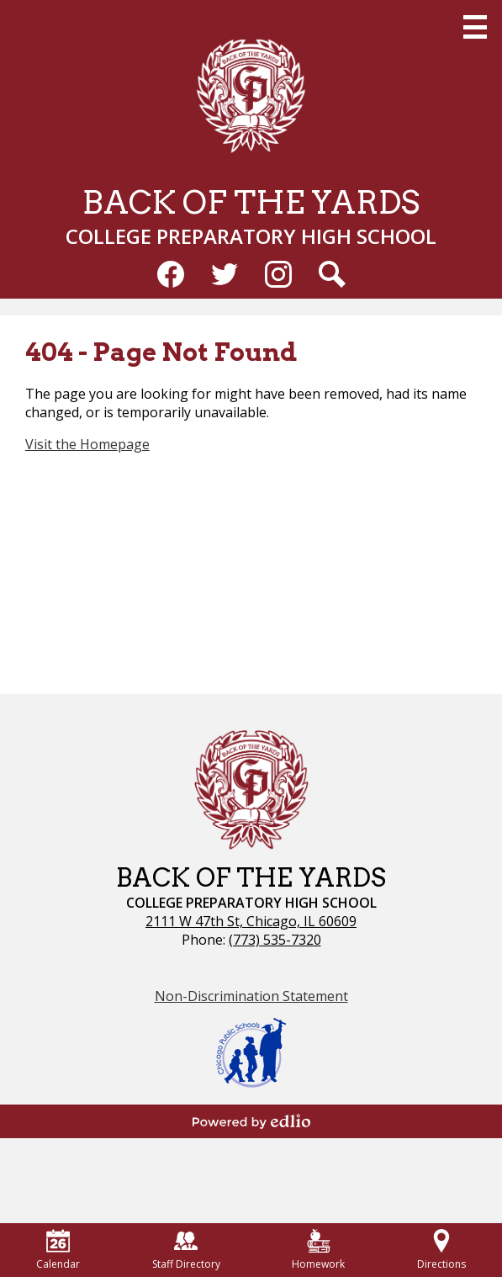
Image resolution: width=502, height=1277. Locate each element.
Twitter (224, 277)
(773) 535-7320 (275, 939)
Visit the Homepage (87, 444)
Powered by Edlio (251, 1121)
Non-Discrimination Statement (251, 996)
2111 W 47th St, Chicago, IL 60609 (251, 921)
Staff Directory (186, 1250)
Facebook (171, 277)
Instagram (278, 277)
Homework (318, 1250)
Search (332, 277)
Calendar (58, 1250)
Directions (441, 1250)
